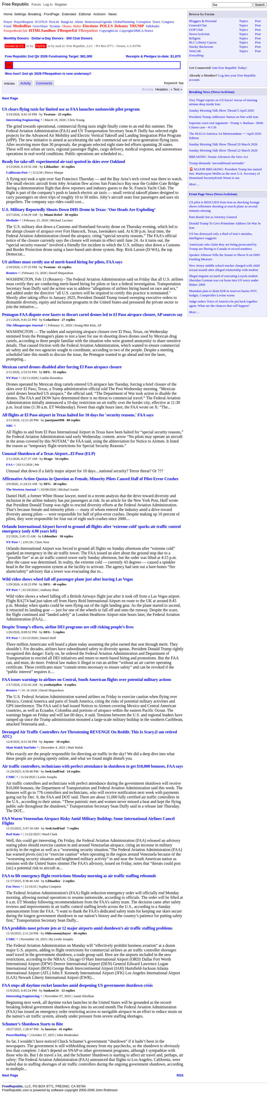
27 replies (68, 320)
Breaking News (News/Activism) (211, 92)
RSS (180, 1075)
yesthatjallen (53, 685)
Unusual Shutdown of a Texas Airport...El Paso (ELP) (48, 453)
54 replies (61, 459)
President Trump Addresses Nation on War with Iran (223, 117)
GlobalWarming (123, 22)
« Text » (176, 89)
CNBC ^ (12, 777)
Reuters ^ (13, 273)
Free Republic (15, 4)
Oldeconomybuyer (58, 933)
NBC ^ (11, 426)
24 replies (73, 771)
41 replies (68, 167)
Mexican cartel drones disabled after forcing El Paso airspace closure (62, 367)
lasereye (51, 1029)
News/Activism (199, 34)
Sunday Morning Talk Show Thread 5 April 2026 (221, 110)
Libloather (51, 167)
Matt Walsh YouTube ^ (22, 747)
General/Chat (198, 25)
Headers (161, 89)
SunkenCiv (51, 990)
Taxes (156, 22)
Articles (9, 83)
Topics (243, 21)
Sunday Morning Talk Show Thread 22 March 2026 (223, 150)
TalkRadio (152, 26)
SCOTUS (41, 22)
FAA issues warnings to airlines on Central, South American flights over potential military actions (86, 679)
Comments (44, 83)
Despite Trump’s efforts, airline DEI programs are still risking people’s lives (67, 627)
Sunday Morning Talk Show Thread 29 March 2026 (223, 144)
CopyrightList (108, 31)
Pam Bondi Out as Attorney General (213, 217)
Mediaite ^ (13, 220)
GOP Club (196, 30)
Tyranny (54, 26)
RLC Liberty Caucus (203, 42)
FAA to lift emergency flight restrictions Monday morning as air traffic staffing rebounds (79, 876)
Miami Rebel (53, 215)
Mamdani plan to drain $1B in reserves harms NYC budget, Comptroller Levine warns (223, 293)
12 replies (68, 990)
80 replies (73, 420)
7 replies (73, 828)
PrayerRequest (23, 22)
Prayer (8, 22)
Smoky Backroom (201, 47)
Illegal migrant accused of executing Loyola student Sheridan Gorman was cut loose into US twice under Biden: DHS (224, 280)
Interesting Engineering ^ (24, 120)
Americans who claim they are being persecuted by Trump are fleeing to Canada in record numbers (223, 246)
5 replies (59, 632)
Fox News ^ (14, 886)
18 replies (63, 741)
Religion (195, 38)
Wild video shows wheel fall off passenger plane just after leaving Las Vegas (67, 579)
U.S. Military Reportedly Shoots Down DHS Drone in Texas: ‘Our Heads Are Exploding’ (79, 209)
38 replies (71, 215)
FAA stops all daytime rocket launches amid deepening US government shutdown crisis (77, 985)
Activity (25, 83)
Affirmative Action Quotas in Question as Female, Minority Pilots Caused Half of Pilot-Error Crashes (90, 479)
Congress (168, 22)
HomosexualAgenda (98, 22)
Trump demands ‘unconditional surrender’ (217, 163)
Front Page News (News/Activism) (213, 194)
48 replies (80, 933)
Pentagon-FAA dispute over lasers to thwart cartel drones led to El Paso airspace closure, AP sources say (92, 314)
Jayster (48, 741)
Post (258, 21)
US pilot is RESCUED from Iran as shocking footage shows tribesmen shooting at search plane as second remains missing (224, 206)
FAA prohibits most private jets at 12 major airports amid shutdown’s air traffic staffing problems (87, 928)
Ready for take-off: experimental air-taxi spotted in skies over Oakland (63, 161)
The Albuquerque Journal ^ (26, 325)
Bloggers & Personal (203, 21)
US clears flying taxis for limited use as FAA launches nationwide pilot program (71, 109)
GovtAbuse (40, 26)
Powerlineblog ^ (17, 1035)
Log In (47, 4)
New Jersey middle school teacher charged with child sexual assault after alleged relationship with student (224, 268)
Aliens (78, 22)
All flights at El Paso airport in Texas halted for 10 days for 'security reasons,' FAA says (78, 415)
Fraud (7, 26)
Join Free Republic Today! (229, 68)
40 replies (60, 484)
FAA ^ (10, 464)
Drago (48, 459)
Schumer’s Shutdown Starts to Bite (32, 1024)
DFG (46, 372)
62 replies (64, 267)
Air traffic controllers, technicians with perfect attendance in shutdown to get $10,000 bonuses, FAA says (92, 766)
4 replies (70, 685)
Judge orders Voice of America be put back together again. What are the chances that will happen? (223, 303)
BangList (67, 22)
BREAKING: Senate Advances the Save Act (218, 157)
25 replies (64, 114)
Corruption (143, 22)
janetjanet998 (54, 420)
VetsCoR (195, 51)
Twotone (49, 114)
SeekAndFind (54, 771)
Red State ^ (14, 834)
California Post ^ (18, 172)
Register (61, 4)
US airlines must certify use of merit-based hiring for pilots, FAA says (62, 262)
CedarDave (51, 320)
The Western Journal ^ (22, 489)
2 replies (68, 881)
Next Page (10, 98)
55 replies (59, 372)
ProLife (54, 22)
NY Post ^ (13, 378)
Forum (36, 4)
